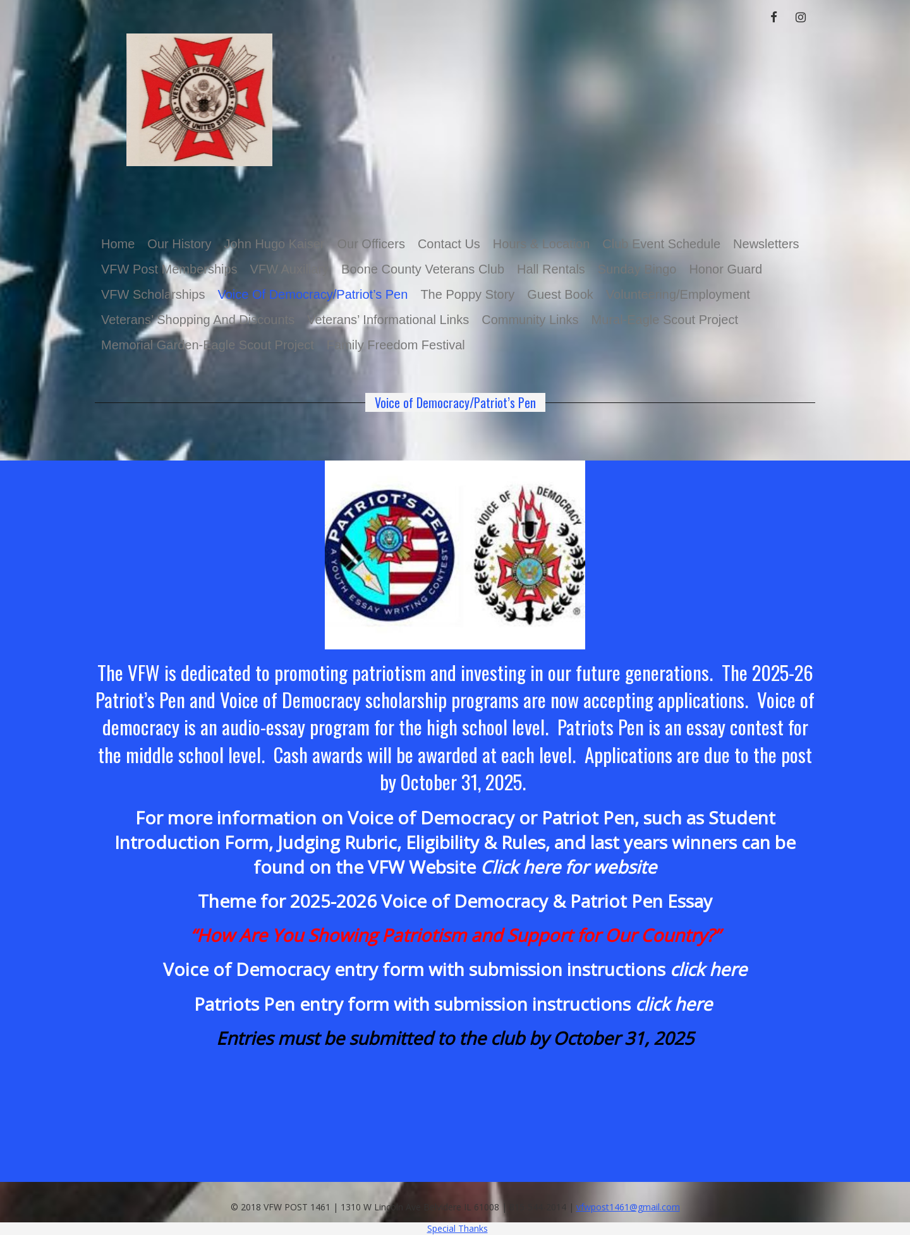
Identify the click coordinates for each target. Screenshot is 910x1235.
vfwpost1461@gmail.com (628, 1207)
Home (118, 244)
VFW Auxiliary (289, 269)
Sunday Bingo (637, 269)
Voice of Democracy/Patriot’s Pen (313, 294)
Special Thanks (457, 1228)
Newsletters (766, 244)
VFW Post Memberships (169, 269)
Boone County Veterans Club (422, 269)
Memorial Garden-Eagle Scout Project (207, 345)
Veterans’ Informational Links (388, 320)
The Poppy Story (467, 294)
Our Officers (370, 244)
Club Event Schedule (661, 244)
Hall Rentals (551, 269)
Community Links (530, 320)
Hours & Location (541, 244)
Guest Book (560, 294)
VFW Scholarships (153, 294)
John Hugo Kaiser (274, 244)
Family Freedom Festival (396, 345)
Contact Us (449, 244)
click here (673, 1004)
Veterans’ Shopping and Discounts (197, 320)
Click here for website (568, 867)
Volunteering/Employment (678, 294)
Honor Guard (725, 269)
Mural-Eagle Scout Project (665, 320)
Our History (179, 244)
